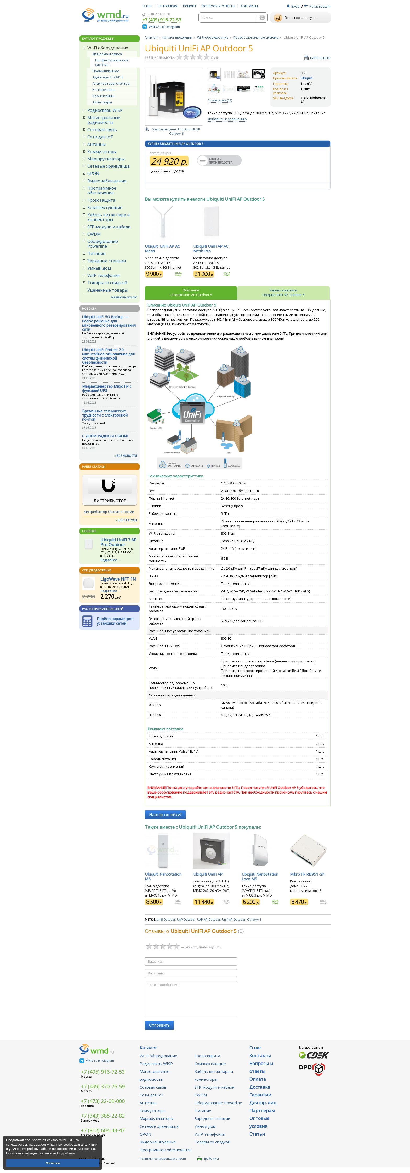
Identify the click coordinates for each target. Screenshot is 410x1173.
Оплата (257, 1085)
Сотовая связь (102, 129)
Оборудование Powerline (102, 244)
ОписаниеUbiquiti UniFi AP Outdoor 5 (191, 292)
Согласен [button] (52, 1163)
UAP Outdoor (186, 919)
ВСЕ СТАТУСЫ (127, 520)
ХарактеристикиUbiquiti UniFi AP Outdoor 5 (284, 292)
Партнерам (262, 1117)
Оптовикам (167, 5)
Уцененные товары (107, 290)
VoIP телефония (103, 275)
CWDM (94, 234)
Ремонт (189, 5)
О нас (147, 5)
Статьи (257, 1140)
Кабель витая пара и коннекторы (108, 217)
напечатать (320, 57)
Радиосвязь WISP (105, 110)
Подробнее (108, 560)
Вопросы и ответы (218, 5)
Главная (151, 37)
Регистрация (320, 6)
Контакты (249, 5)
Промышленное (106, 70)
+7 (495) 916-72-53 (161, 20)
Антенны (96, 144)
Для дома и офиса (107, 53)
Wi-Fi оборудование (107, 48)
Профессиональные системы (111, 62)
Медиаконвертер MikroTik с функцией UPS (106, 388)
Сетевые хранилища (108, 166)
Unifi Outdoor (165, 919)
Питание (96, 253)
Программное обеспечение (101, 190)
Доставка (259, 1093)
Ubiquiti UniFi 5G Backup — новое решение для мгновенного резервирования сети (109, 323)
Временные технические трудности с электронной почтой (105, 415)
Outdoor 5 (254, 919)
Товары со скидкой (107, 283)
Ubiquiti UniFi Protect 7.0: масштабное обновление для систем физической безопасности (108, 356)
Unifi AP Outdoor (234, 919)
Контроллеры (104, 89)
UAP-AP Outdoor (208, 919)
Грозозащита (101, 200)
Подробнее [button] (66, 1153)
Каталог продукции (177, 37)
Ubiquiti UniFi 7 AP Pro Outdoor (118, 542)
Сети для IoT (100, 137)
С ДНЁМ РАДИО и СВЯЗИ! (105, 436)
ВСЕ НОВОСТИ (127, 456)
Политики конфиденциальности (163, 1165)
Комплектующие (104, 207)
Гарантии (260, 1101)
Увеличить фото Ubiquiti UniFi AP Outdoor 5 (176, 131)
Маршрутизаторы (106, 159)
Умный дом (99, 268)
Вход (295, 6)
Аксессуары (102, 102)
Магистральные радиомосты (103, 120)
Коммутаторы (101, 151)
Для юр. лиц (262, 1109)
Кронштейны (104, 96)
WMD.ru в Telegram (164, 26)
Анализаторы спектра (111, 83)
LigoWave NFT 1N (118, 579)
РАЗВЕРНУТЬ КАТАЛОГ (124, 297)
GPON (93, 173)
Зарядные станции (106, 261)
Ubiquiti (306, 78)
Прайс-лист (208, 1165)
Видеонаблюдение (106, 181)
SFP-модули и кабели (108, 227)
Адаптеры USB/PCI (108, 77)
